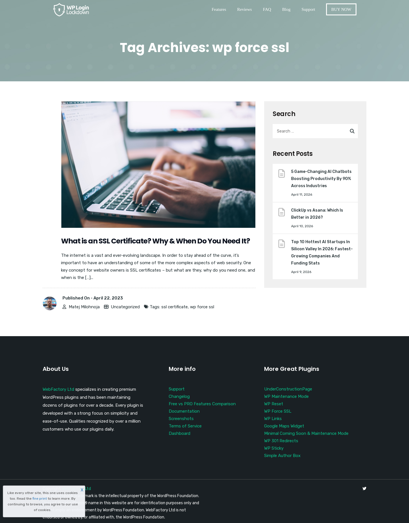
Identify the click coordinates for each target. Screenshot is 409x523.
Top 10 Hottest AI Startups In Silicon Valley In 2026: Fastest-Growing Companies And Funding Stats (322, 252)
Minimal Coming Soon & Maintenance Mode (306, 433)
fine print (39, 499)
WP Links (273, 418)
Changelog (179, 396)
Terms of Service (185, 426)
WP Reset (273, 403)
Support (308, 9)
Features (219, 9)
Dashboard (179, 433)
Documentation (184, 411)
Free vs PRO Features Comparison (202, 403)
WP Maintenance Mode (286, 396)
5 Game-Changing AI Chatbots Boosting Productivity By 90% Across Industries (321, 178)
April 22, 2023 (108, 298)
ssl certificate (174, 306)
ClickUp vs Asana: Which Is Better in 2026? (317, 214)
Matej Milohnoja (84, 306)
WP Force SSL (277, 411)
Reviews (244, 9)
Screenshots (181, 418)
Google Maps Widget (284, 426)
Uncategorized (125, 306)
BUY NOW (341, 9)
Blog (286, 9)
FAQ (267, 9)
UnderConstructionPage (288, 389)
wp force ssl (202, 306)
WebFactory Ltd (58, 389)
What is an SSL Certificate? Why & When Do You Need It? (155, 241)
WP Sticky (273, 448)
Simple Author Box (282, 455)
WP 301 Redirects (281, 440)
